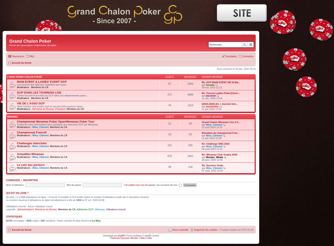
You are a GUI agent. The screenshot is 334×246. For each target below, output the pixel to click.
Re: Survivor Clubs (212, 165)
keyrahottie (212, 106)
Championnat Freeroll (31, 132)
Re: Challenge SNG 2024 (216, 143)
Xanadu (210, 85)
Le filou (96, 220)
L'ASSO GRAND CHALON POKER (24, 77)
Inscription (30, 180)
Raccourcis (18, 56)
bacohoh (211, 95)
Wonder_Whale (214, 157)
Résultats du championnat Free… (221, 133)
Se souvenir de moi (169, 185)
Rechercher (244, 44)
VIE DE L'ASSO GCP (31, 103)
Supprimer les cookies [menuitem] (205, 229)
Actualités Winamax (30, 154)
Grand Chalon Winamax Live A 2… (221, 122)
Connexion (13, 180)
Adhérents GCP (85, 209)
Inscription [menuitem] (231, 56)
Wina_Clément (40, 127)
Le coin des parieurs (31, 165)
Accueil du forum (21, 229)
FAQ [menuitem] (31, 56)
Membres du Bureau (43, 109)
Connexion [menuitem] (248, 56)
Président (60, 109)
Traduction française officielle (124, 238)
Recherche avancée (251, 44)
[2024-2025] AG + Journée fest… (220, 104)
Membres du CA (39, 87)
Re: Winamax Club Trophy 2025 (219, 154)
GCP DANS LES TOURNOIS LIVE (39, 92)
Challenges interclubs (32, 143)
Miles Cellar (146, 238)
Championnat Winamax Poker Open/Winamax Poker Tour (55, 121)
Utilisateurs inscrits (116, 209)
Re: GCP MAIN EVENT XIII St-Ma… (221, 82)
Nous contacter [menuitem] (181, 229)
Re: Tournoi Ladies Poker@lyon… (221, 93)
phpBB (121, 236)
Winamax (100, 209)
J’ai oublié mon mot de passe (139, 185)
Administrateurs (25, 209)
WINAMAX (12, 117)
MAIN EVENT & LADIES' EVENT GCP (42, 81)
